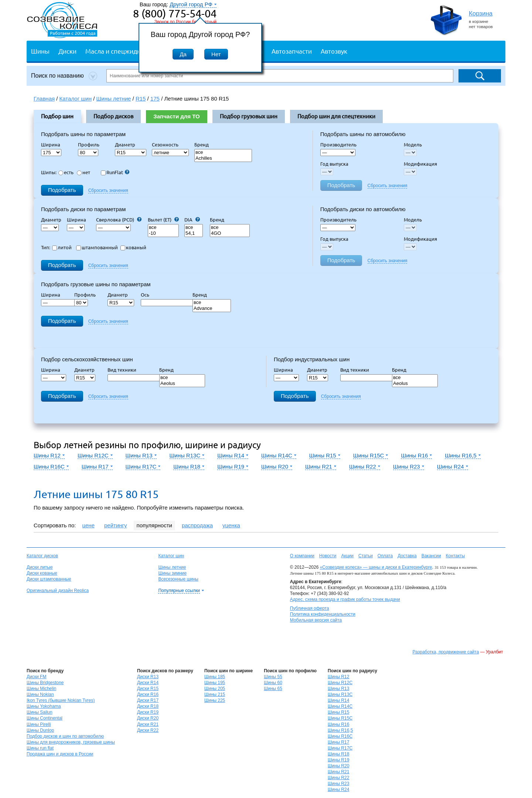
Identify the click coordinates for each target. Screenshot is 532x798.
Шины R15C (340, 718)
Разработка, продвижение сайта (446, 652)
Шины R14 (338, 700)
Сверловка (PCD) (118, 220)
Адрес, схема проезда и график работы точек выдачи (345, 599)
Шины (40, 51)
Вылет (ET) (163, 220)
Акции (347, 555)
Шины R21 (338, 771)
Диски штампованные (49, 579)
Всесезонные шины (178, 579)
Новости (327, 555)
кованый (133, 247)
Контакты (455, 555)
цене (88, 525)
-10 (163, 233)
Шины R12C (340, 682)
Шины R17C (340, 748)
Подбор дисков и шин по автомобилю (65, 736)
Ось (147, 295)
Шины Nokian (40, 694)
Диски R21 (147, 724)
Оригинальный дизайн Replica (58, 590)
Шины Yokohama (44, 706)
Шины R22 (338, 777)
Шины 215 (214, 694)
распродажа (197, 525)
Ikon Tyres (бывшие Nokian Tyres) (61, 700)
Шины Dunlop (40, 730)
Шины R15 (338, 712)
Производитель (338, 145)
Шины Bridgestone (45, 682)
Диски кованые (42, 573)
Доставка (407, 555)
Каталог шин (171, 555)
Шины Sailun (39, 712)
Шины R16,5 (340, 730)
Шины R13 (338, 688)
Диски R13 (147, 676)
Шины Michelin (41, 688)
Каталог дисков (42, 555)
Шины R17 (338, 742)
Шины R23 (338, 783)
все (223, 152)
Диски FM (36, 676)
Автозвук (334, 51)
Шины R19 (338, 760)
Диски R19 (147, 712)
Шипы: (49, 172)
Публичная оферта (309, 608)
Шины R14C (340, 706)
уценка (231, 525)
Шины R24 (338, 789)
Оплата (385, 555)
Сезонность (165, 145)
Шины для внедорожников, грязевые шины (71, 742)
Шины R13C (340, 694)
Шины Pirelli (39, 724)
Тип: (45, 247)
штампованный (97, 247)
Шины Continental (44, 718)
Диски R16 (147, 694)
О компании (302, 555)
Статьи (365, 555)
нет (83, 172)
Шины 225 (214, 700)
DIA (192, 220)
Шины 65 (273, 688)
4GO (229, 233)
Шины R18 (338, 754)
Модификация (420, 164)
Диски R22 (147, 730)
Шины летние (172, 567)
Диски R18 (147, 706)
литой (62, 247)
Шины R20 (338, 765)
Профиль (91, 145)
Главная (44, 98)
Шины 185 (214, 676)
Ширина (50, 145)
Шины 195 (214, 682)
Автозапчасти (292, 51)
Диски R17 (147, 700)
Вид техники (124, 370)
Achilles (223, 158)
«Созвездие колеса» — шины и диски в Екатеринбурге (376, 567)
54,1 (193, 233)
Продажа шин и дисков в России (60, 754)
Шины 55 (273, 676)
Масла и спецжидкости (119, 51)
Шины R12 (338, 676)
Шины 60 (273, 682)
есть (66, 172)
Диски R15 (147, 688)
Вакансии (431, 555)
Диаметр (127, 145)
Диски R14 (147, 682)
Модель (413, 145)
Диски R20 (147, 718)
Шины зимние (172, 573)
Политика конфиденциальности (322, 614)
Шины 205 (214, 688)
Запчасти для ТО (176, 116)
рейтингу (115, 525)
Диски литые (40, 567)
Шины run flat (40, 748)
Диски (67, 51)
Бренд (201, 145)
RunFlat (115, 172)
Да (183, 54)
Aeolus (182, 384)
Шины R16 (338, 724)
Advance (212, 308)
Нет (216, 54)
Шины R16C (340, 736)
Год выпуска (334, 164)
